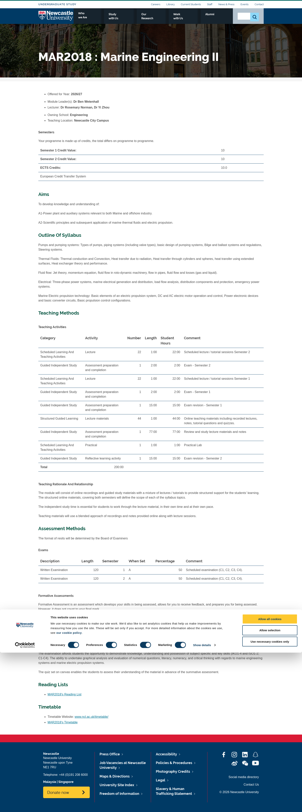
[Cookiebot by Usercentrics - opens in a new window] (25, 804)
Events (244, 4)
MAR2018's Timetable (63, 722)
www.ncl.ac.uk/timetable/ (91, 716)
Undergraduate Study (57, 4)
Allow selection (269, 789)
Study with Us (147, 19)
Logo (56, 18)
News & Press (226, 4)
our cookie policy (69, 792)
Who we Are (121, 19)
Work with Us (200, 19)
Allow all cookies (270, 778)
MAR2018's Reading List (64, 694)
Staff (209, 4)
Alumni (221, 19)
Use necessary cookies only (270, 801)
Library (170, 4)
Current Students (191, 4)
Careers (155, 4)
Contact (259, 4)
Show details (202, 804)
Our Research (174, 19)
